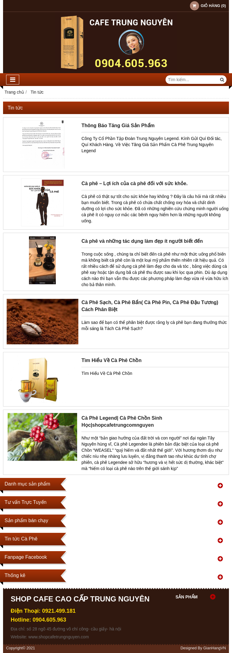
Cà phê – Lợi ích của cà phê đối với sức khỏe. (134, 183)
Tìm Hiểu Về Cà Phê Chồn (111, 360)
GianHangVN (214, 648)
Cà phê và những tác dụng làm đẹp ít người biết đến (142, 241)
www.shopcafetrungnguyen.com (58, 636)
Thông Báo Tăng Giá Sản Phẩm (118, 125)
